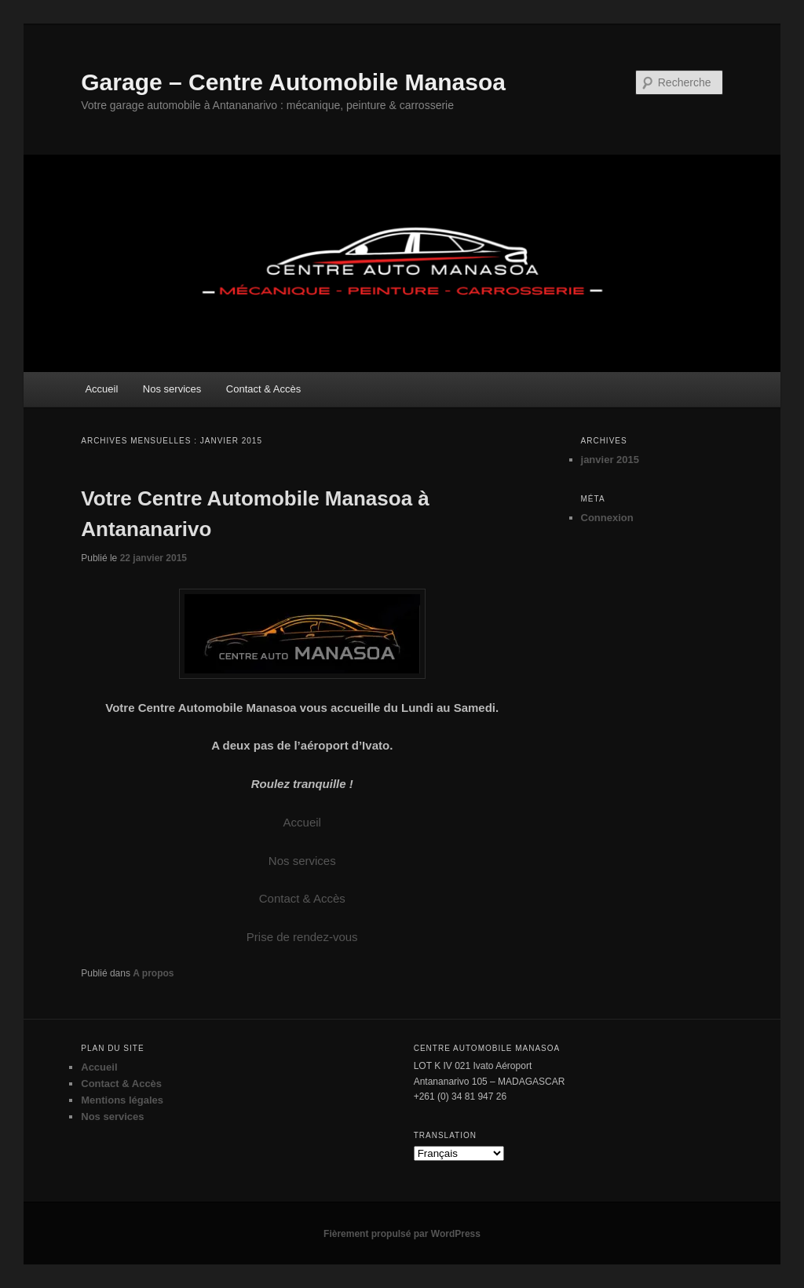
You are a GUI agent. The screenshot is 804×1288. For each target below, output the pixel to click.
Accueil (101, 389)
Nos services (172, 389)
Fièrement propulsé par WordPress (402, 1233)
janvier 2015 (610, 459)
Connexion (607, 518)
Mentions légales (122, 1100)
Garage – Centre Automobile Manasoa (293, 82)
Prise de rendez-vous (302, 936)
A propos (153, 973)
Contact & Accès (263, 389)
